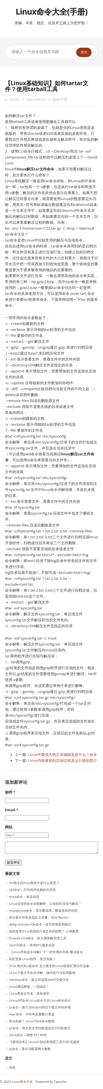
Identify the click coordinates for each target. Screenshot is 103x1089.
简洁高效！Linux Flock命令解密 (32, 1021)
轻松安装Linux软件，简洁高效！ (32, 959)
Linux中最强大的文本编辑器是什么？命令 (62, 754)
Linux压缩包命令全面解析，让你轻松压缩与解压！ (45, 903)
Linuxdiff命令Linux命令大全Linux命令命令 (39, 1000)
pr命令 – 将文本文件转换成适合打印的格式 (39, 1028)
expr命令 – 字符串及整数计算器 (32, 1014)
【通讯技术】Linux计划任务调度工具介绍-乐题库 (44, 1042)
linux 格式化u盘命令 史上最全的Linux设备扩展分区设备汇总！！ (55, 966)
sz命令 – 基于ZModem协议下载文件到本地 (40, 1007)
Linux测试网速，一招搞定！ (29, 986)
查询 (84, 52)
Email (10, 809)
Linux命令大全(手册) (51, 11)
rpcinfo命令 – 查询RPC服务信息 (32, 945)
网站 (8, 827)
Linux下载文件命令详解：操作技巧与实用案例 (42, 972)
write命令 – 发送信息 (24, 896)
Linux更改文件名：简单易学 (29, 993)
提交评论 (13, 862)
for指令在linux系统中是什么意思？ (34, 883)
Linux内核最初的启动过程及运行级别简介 (62, 760)
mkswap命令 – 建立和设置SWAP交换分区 (39, 979)
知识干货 (60, 99)
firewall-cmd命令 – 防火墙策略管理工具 (37, 938)
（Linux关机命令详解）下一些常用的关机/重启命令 (46, 952)
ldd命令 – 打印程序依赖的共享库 (32, 889)
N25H (14, 99)
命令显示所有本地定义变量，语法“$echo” (39, 917)
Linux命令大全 (23, 1081)
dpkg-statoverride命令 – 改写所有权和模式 (40, 924)
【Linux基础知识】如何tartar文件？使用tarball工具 (46, 86)
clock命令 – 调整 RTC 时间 (28, 1035)
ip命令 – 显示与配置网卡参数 (30, 1049)
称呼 (8, 792)
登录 (12, 1067)
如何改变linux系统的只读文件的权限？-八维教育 (44, 931)
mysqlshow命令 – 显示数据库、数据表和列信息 (43, 910)
